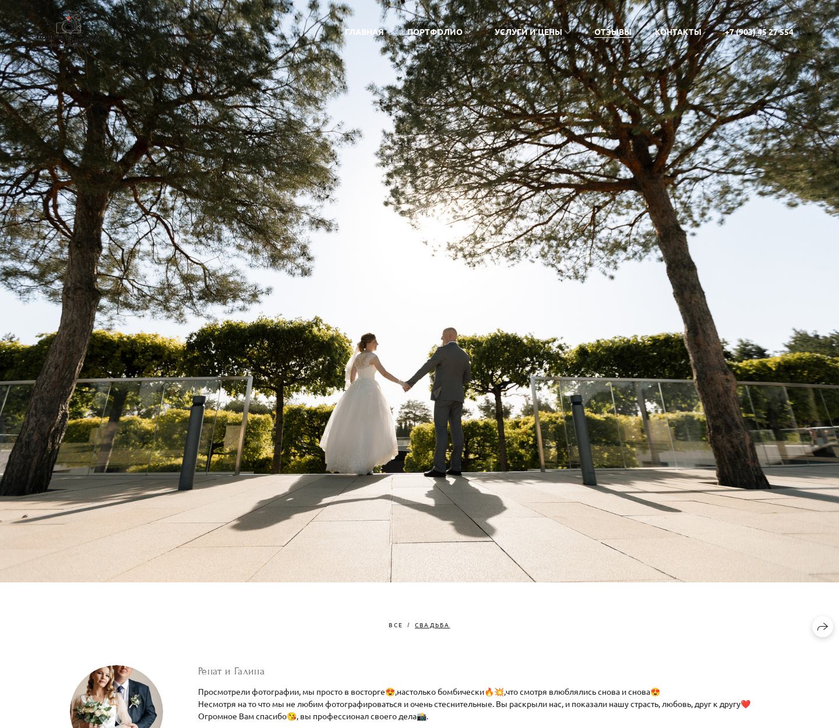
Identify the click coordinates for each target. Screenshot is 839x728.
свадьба (432, 624)
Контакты (678, 31)
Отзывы (613, 31)
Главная (364, 31)
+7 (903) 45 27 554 (759, 31)
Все (396, 624)
